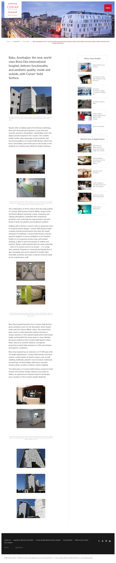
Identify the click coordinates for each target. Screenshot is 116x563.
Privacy (6, 547)
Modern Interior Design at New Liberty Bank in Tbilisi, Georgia (99, 116)
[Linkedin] (110, 541)
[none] (109, 14)
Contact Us (7, 540)
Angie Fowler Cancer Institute (99, 65)
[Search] (108, 14)
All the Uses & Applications (97, 207)
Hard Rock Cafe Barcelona (97, 171)
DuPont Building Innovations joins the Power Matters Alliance (99, 161)
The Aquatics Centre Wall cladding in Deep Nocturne (99, 78)
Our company (8, 542)
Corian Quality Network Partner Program (48, 540)
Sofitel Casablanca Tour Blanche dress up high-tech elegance (99, 184)
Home (8, 41)
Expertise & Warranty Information (23, 540)
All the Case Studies (98, 126)
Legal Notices (19, 547)
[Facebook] (99, 541)
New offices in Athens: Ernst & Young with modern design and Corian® (98, 148)
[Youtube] (102, 541)
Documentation (67, 540)
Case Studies (26, 41)
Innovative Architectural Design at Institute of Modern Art (99, 91)
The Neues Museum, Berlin (99, 102)
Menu (108, 8)
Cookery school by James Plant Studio (98, 195)
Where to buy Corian (81, 540)
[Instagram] (106, 541)
